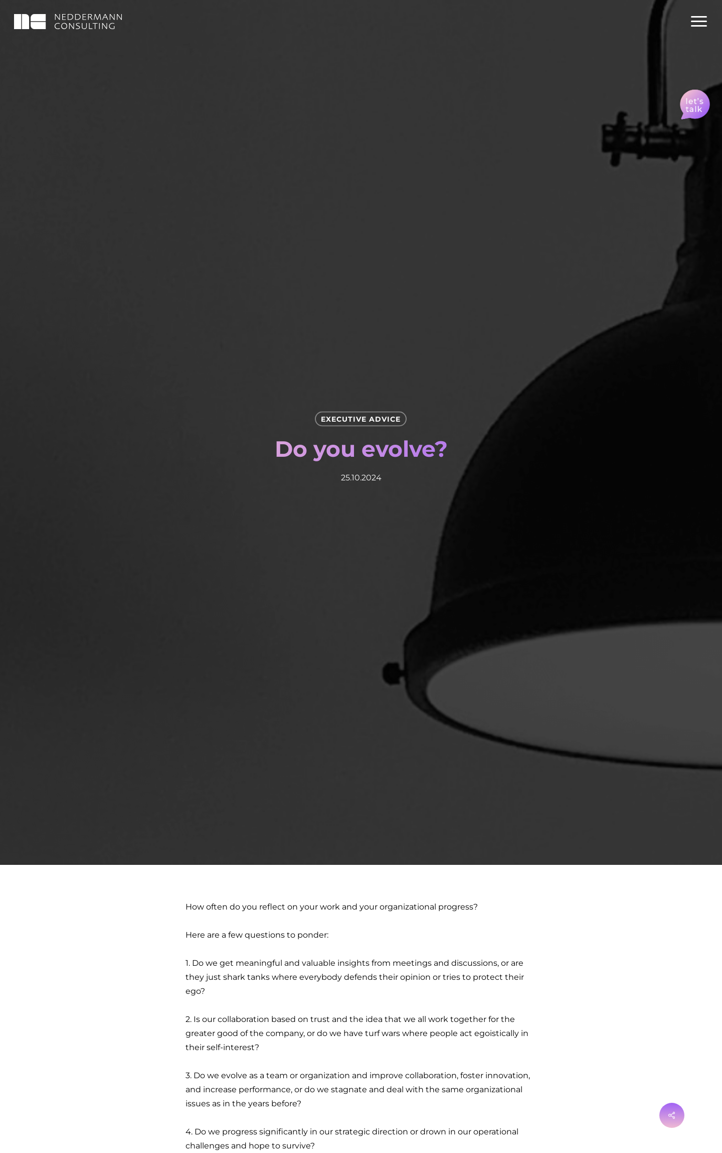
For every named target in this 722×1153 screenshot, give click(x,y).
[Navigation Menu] (699, 21)
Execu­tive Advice (361, 419)
